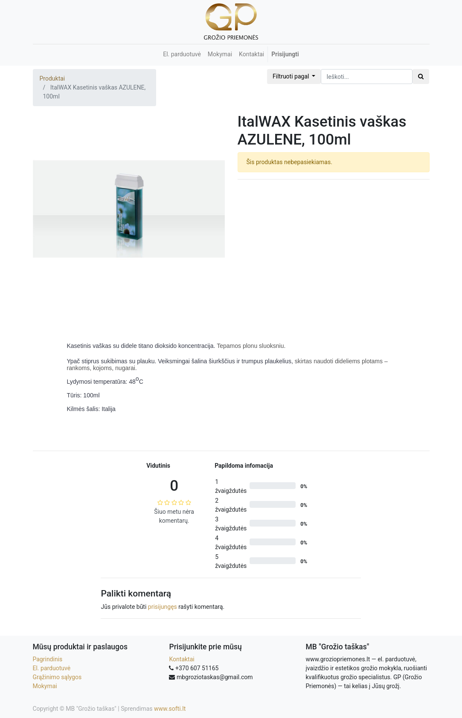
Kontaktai (181, 659)
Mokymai (45, 686)
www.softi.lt (170, 708)
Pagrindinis (48, 659)
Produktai (52, 78)
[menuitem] (182, 54)
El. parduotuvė (52, 668)
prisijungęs (162, 606)
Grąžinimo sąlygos (57, 677)
